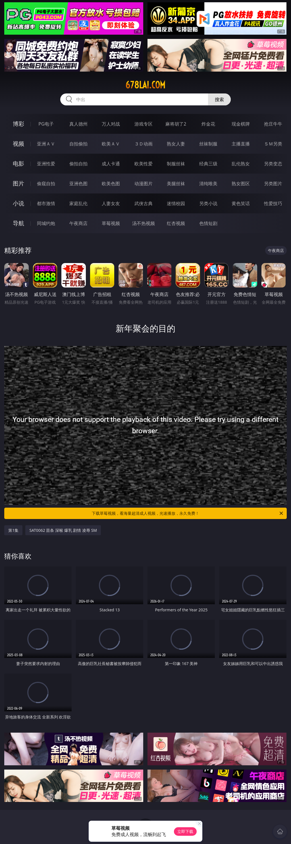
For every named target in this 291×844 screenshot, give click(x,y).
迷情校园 (176, 203)
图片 (18, 183)
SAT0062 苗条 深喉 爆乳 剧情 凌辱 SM (63, 530)
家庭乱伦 (78, 203)
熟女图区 (241, 183)
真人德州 (78, 124)
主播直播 (241, 144)
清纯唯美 (208, 183)
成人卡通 (111, 164)
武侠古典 (143, 203)
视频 (18, 143)
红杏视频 (176, 223)
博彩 (18, 124)
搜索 (219, 99)
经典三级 (208, 164)
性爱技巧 (273, 203)
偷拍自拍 (78, 164)
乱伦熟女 (241, 164)
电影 (18, 163)
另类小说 (208, 203)
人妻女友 (111, 203)
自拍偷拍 (78, 144)
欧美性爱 (143, 164)
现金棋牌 (241, 124)
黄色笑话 (241, 203)
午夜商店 (78, 223)
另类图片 (273, 183)
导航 (18, 223)
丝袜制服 (208, 144)
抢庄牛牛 (273, 124)
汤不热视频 (143, 223)
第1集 (13, 530)
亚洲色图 (78, 183)
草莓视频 (111, 223)
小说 (18, 203)
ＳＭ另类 (273, 144)
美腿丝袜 (176, 183)
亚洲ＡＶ (46, 144)
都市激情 (46, 203)
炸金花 (208, 124)
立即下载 (185, 831)
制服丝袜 (176, 164)
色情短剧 (208, 223)
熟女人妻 (176, 144)
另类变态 (273, 164)
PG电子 (45, 124)
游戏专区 (143, 124)
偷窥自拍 (46, 183)
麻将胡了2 (175, 124)
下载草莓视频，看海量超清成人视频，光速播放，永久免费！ (188, 513)
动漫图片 (143, 183)
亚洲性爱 (46, 164)
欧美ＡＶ (111, 144)
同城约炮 (46, 223)
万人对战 (111, 124)
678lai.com (145, 85)
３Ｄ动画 (143, 144)
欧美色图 (111, 183)
